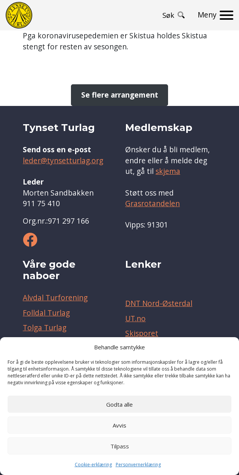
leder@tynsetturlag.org (63, 161)
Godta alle (119, 404)
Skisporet (141, 333)
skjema (168, 171)
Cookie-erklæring (93, 464)
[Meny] (216, 15)
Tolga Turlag (44, 328)
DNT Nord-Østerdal (158, 303)
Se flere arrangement (119, 95)
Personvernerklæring (138, 464)
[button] (173, 15)
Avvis (119, 425)
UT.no (135, 319)
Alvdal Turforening (55, 298)
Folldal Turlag (46, 313)
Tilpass (119, 446)
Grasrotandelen (152, 203)
